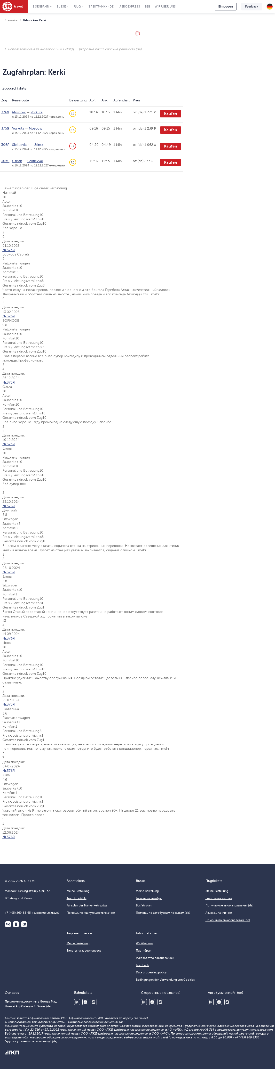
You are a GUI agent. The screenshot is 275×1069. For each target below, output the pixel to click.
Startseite (11, 20)
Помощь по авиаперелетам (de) (227, 920)
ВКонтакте (8, 924)
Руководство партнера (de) (155, 958)
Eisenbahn (41, 6)
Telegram (24, 924)
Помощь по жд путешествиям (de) (91, 912)
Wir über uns (165, 6)
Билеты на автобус (149, 898)
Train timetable (76, 898)
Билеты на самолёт (218, 898)
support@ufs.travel (46, 912)
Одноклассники (16, 924)
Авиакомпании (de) (218, 912)
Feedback (251, 6)
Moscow (19, 112)
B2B (147, 6)
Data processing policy (151, 972)
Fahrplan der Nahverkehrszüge (87, 905)
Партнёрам (143, 950)
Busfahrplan (143, 905)
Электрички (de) (101, 6)
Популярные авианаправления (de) (229, 905)
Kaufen (170, 114)
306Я (5, 145)
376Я (5, 112)
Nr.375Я (8, 250)
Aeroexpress (129, 6)
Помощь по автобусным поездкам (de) (163, 912)
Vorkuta (36, 112)
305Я (5, 161)
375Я (5, 128)
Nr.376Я (8, 316)
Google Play (77, 1002)
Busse (61, 6)
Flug (77, 6)
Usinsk (38, 145)
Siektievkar (20, 145)
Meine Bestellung (78, 891)
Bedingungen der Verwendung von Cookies (165, 979)
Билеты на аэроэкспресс (84, 950)
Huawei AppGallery (85, 1002)
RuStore (93, 1002)
